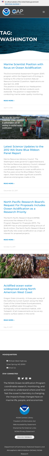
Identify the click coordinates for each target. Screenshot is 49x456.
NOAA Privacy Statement (25, 431)
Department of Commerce (15, 447)
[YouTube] (30, 378)
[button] (24, 437)
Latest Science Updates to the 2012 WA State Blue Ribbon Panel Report (23, 150)
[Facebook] (19, 378)
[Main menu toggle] (44, 12)
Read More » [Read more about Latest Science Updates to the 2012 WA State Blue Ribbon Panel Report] (9, 183)
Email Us (12, 368)
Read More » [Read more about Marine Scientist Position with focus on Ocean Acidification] (9, 101)
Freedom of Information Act (24, 421)
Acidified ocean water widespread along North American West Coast (20, 289)
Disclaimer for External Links (24, 428)
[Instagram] (26, 378)
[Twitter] (23, 378)
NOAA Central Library (24, 418)
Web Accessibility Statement (24, 424)
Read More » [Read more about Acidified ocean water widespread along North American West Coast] (9, 320)
